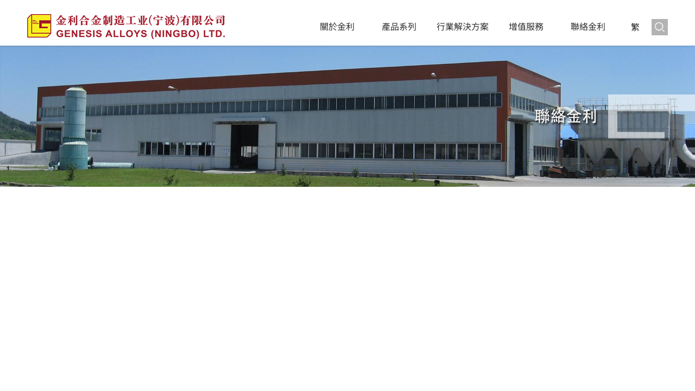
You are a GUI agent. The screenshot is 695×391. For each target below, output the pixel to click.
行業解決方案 (463, 26)
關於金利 (337, 26)
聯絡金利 (588, 26)
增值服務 (526, 26)
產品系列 (399, 26)
